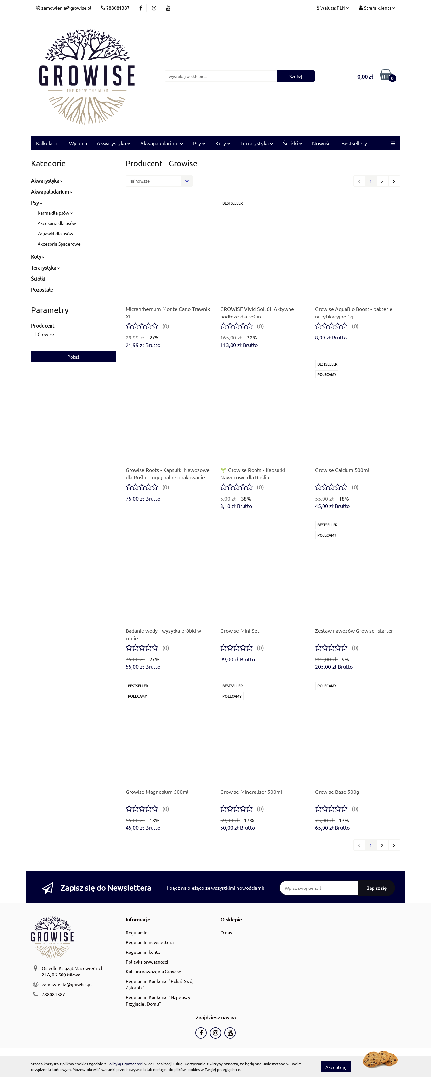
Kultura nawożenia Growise (153, 971)
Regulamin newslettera (150, 942)
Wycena (78, 143)
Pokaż (73, 357)
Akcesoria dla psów (57, 223)
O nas (226, 932)
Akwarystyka (113, 143)
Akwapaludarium (161, 143)
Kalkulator (47, 143)
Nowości (322, 143)
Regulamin (137, 932)
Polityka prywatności (147, 961)
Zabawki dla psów (55, 233)
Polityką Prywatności (125, 1063)
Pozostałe (42, 289)
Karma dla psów (55, 213)
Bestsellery (354, 143)
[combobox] (159, 181)
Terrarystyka (256, 143)
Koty (223, 143)
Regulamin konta (143, 952)
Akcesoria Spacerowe (59, 244)
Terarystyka (45, 267)
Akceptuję (335, 1067)
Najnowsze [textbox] (139, 181)
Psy (199, 143)
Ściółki (292, 143)
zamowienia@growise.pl (67, 984)
